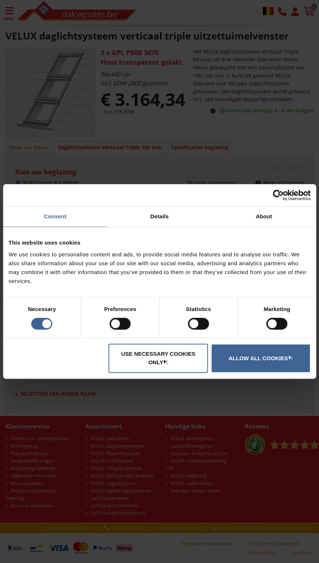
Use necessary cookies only (158, 358)
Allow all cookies (259, 358)
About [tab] (264, 216)
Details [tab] (159, 216)
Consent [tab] (55, 216)
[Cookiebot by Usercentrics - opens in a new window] (278, 195)
